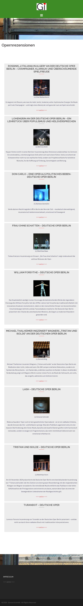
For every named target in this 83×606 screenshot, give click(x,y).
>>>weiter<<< (41, 110)
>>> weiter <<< (41, 320)
